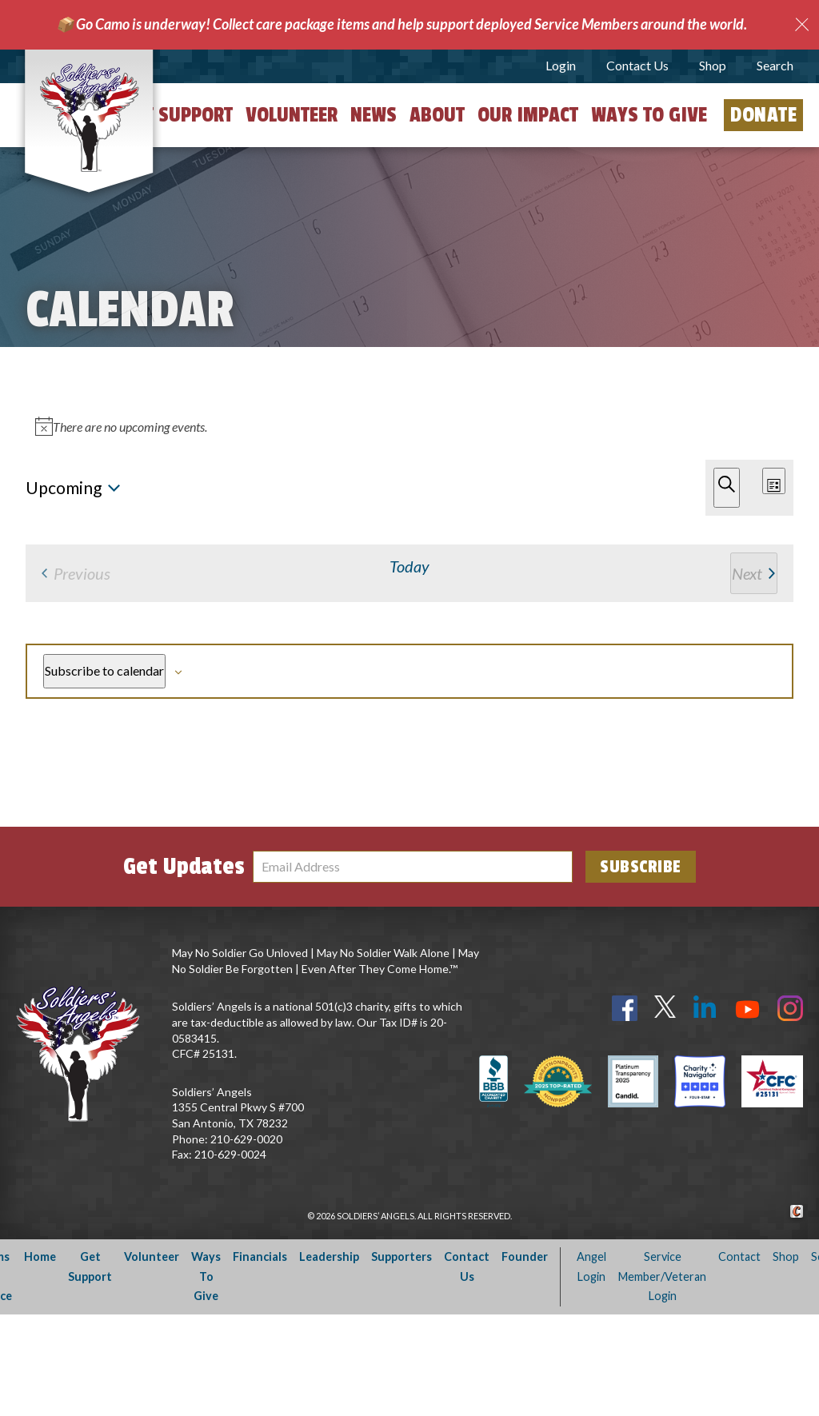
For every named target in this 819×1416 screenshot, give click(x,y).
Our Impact (527, 115)
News (373, 115)
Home (40, 1358)
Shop (712, 65)
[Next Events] (52, 485)
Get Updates (184, 968)
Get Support (178, 115)
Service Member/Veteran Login (662, 1377)
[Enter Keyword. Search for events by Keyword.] (259, 408)
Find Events (548, 407)
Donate (763, 115)
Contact (739, 1358)
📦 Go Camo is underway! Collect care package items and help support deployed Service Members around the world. (401, 24)
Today (98, 485)
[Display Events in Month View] (735, 408)
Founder (524, 1358)
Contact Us (637, 65)
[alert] (412, 555)
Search (775, 65)
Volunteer (292, 115)
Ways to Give (649, 115)
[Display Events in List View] (665, 408)
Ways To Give (206, 1377)
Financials (260, 1358)
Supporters (401, 1358)
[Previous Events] (30, 485)
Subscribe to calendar (697, 746)
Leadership (329, 1358)
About (437, 115)
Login (560, 65)
